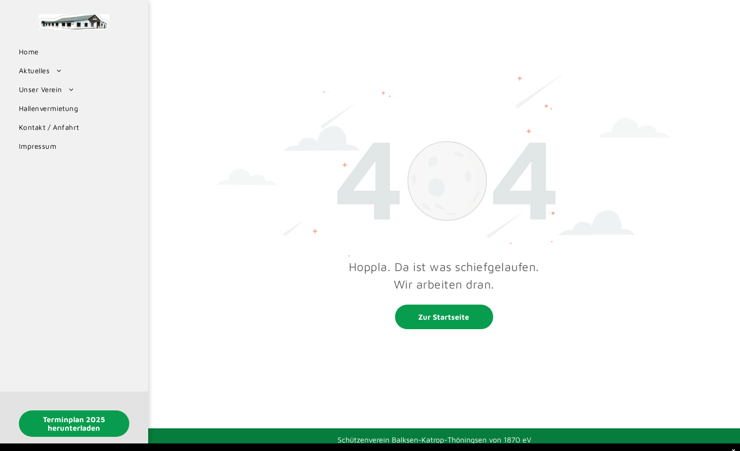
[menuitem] (70, 52)
